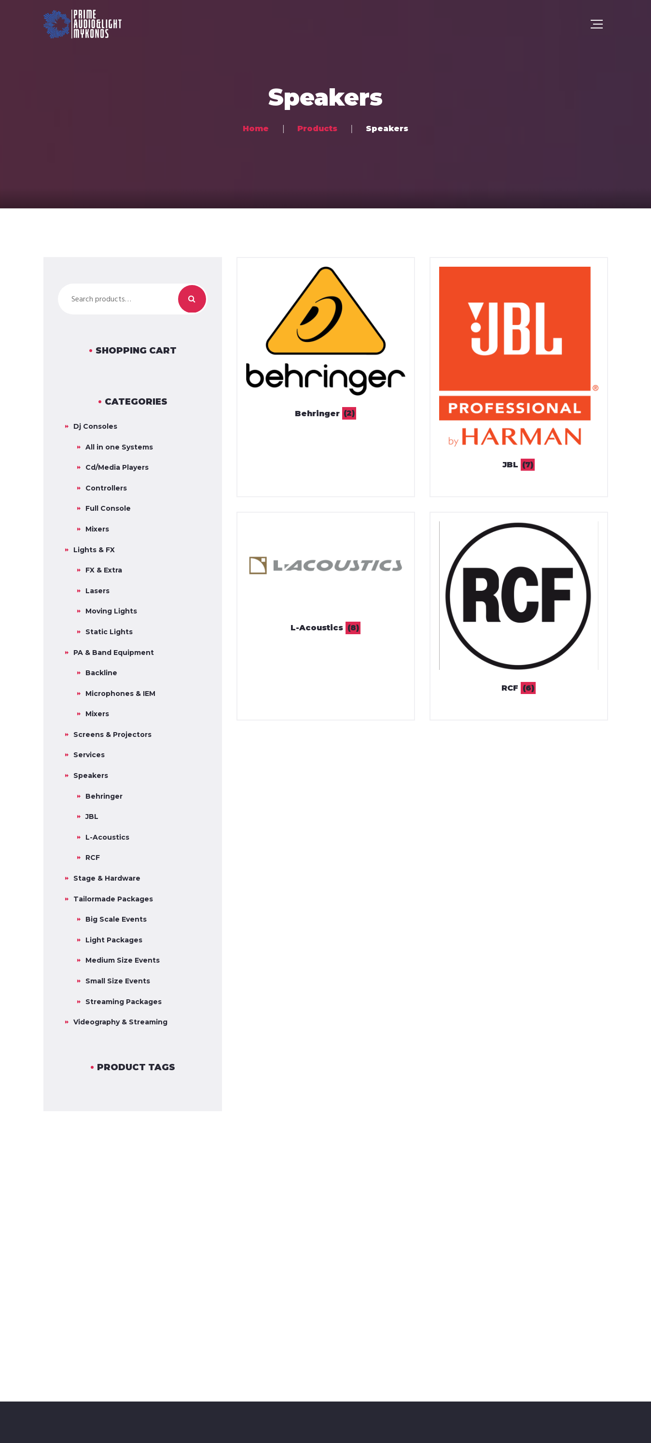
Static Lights (109, 631)
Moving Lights (111, 611)
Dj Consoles (95, 426)
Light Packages (113, 940)
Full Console (108, 508)
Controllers (106, 488)
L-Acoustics (107, 837)
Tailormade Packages (113, 899)
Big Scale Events (116, 919)
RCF (92, 857)
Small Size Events (117, 981)
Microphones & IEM (120, 693)
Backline (101, 672)
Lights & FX (94, 549)
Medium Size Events (122, 960)
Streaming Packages (123, 1001)
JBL (91, 816)
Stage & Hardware (106, 878)
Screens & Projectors (112, 734)
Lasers (97, 590)
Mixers (97, 529)
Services (89, 754)
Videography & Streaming (120, 1022)
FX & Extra (103, 570)
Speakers (90, 775)
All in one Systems (119, 447)
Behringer (104, 796)
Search (192, 299)
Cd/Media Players (117, 467)
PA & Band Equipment (113, 652)
